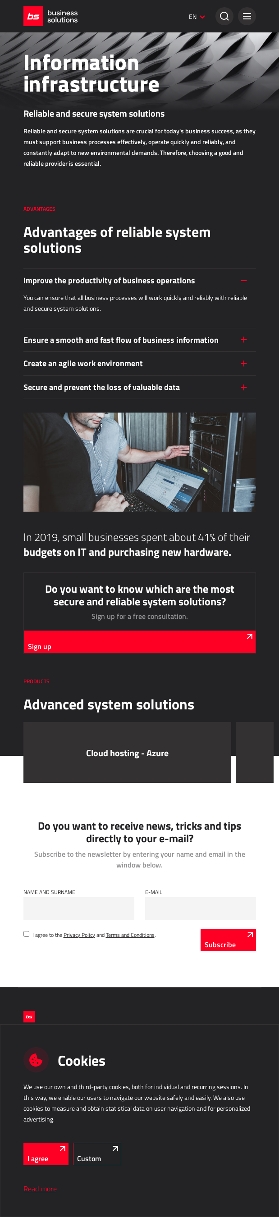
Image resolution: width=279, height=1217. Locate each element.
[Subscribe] (228, 940)
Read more (40, 1189)
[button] (247, 16)
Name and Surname (49, 891)
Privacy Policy (79, 934)
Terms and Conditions (130, 934)
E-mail (153, 891)
